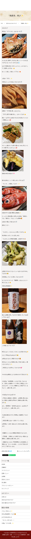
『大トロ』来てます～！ (8, 520)
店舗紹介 (4, 467)
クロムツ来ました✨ (7, 511)
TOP (2, 23)
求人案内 (4, 482)
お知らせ (4, 496)
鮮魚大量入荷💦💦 (7, 451)
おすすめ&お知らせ (7, 517)
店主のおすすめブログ (11, 23)
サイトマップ (5, 488)
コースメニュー (6, 470)
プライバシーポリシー (7, 485)
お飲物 (3, 476)
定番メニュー (5, 473)
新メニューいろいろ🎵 (23, 451)
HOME (3, 464)
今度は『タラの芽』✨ (7, 523)
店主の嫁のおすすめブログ (9, 502)
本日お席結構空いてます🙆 (9, 514)
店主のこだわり (6, 479)
